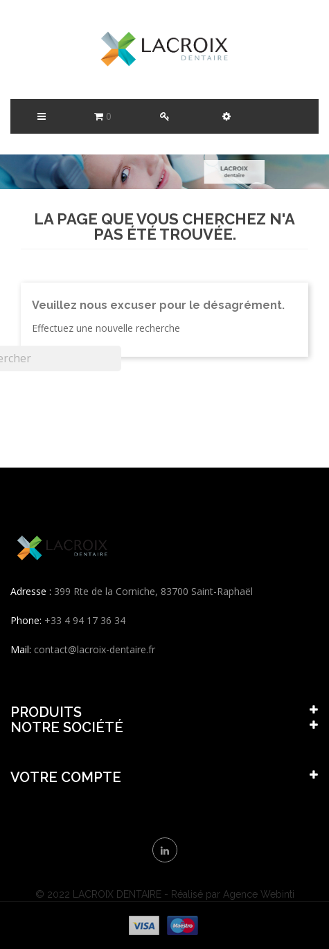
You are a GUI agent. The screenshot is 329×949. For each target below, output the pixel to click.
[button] (226, 116)
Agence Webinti (258, 894)
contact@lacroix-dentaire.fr (94, 649)
